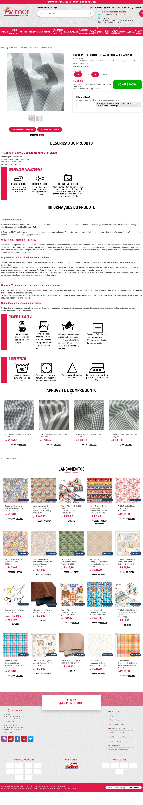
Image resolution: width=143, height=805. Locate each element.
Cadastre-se (138, 8)
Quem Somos (114, 720)
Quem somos (110, 8)
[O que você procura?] (89, 13)
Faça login (53, 8)
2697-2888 (9, 721)
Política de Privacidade (117, 728)
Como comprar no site (117, 724)
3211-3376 (9, 732)
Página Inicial (114, 711)
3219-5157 (107, 18)
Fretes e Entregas (116, 741)
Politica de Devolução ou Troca (120, 737)
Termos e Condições (117, 733)
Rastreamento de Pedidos (119, 750)
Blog (111, 716)
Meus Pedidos (97, 8)
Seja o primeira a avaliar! (81, 66)
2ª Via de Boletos (116, 745)
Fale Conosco (124, 8)
